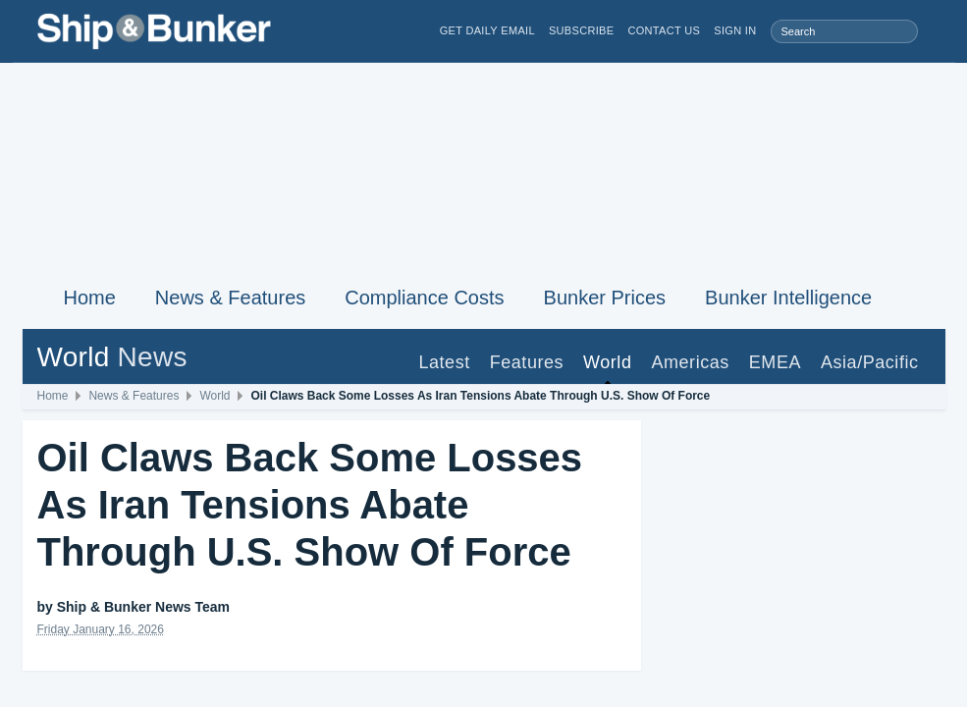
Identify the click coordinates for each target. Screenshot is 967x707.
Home (90, 297)
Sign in (735, 31)
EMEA (775, 362)
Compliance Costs (424, 297)
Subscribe (582, 31)
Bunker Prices (605, 297)
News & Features (230, 297)
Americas (689, 362)
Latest (443, 362)
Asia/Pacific (870, 362)
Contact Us (663, 31)
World (607, 362)
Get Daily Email (487, 31)
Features (527, 362)
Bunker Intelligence (788, 297)
